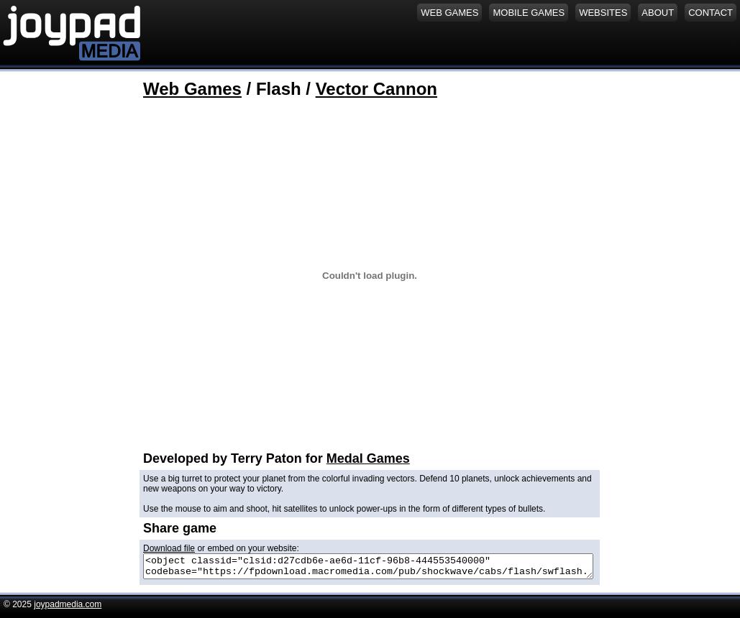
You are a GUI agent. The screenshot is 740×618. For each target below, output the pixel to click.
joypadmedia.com (67, 609)
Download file (169, 548)
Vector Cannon (376, 88)
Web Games (192, 88)
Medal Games (368, 458)
